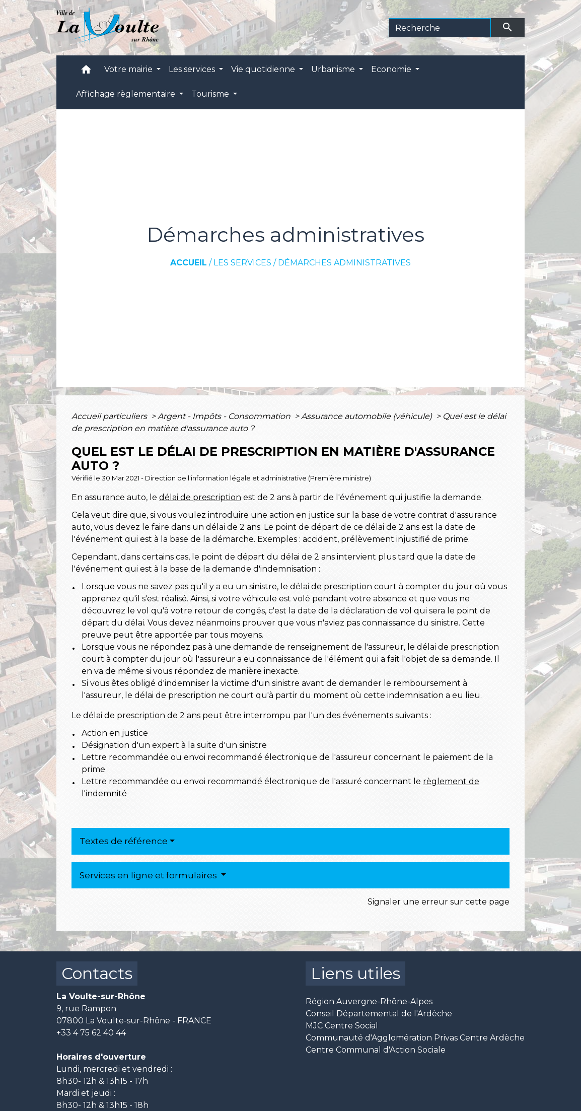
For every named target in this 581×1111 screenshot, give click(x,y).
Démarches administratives (344, 262)
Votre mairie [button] (129, 69)
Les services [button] (193, 69)
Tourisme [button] (211, 94)
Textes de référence (124, 841)
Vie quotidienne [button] (264, 69)
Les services (242, 262)
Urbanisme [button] (334, 69)
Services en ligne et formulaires (149, 875)
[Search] (440, 27)
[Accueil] (107, 27)
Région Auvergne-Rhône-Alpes (369, 1001)
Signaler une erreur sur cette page (439, 902)
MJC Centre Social (342, 1025)
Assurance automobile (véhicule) (367, 416)
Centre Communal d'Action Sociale (376, 1050)
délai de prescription (200, 497)
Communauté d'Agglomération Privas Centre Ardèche (415, 1038)
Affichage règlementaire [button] (126, 94)
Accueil (188, 262)
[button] (86, 71)
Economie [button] (392, 69)
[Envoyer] (508, 27)
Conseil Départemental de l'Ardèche (379, 1013)
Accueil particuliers (110, 416)
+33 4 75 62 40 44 (91, 1032)
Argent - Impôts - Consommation (225, 416)
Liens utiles (355, 973)
